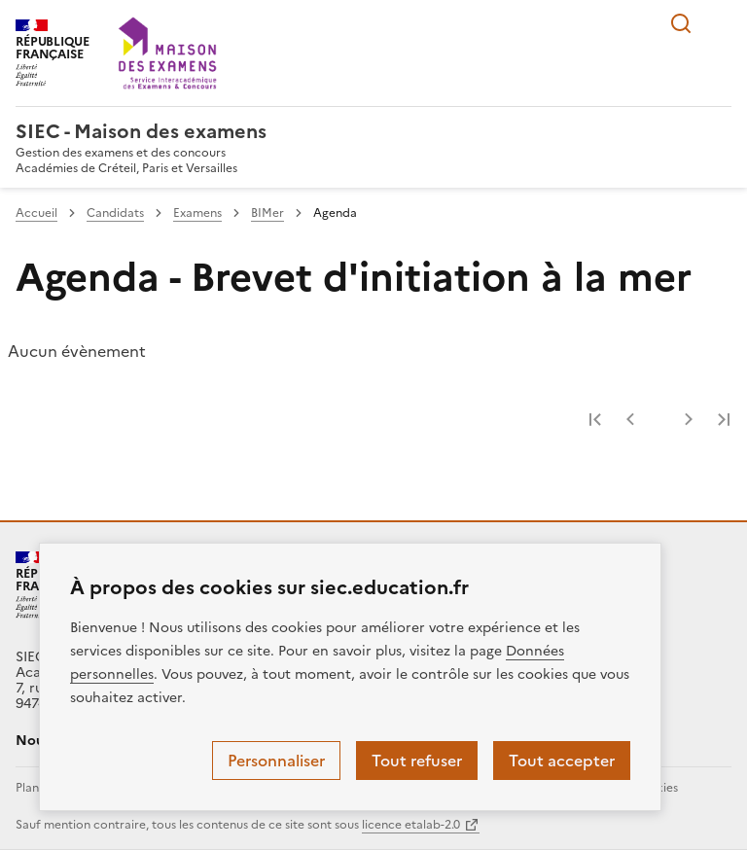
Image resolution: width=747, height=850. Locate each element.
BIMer (267, 213)
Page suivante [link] (688, 419)
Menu (719, 23)
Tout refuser (417, 760)
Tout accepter (562, 760)
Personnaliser (276, 760)
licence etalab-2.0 (411, 824)
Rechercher (680, 23)
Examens (197, 213)
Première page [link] (595, 419)
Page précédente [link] (630, 419)
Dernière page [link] (723, 419)
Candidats (115, 213)
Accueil (36, 213)
